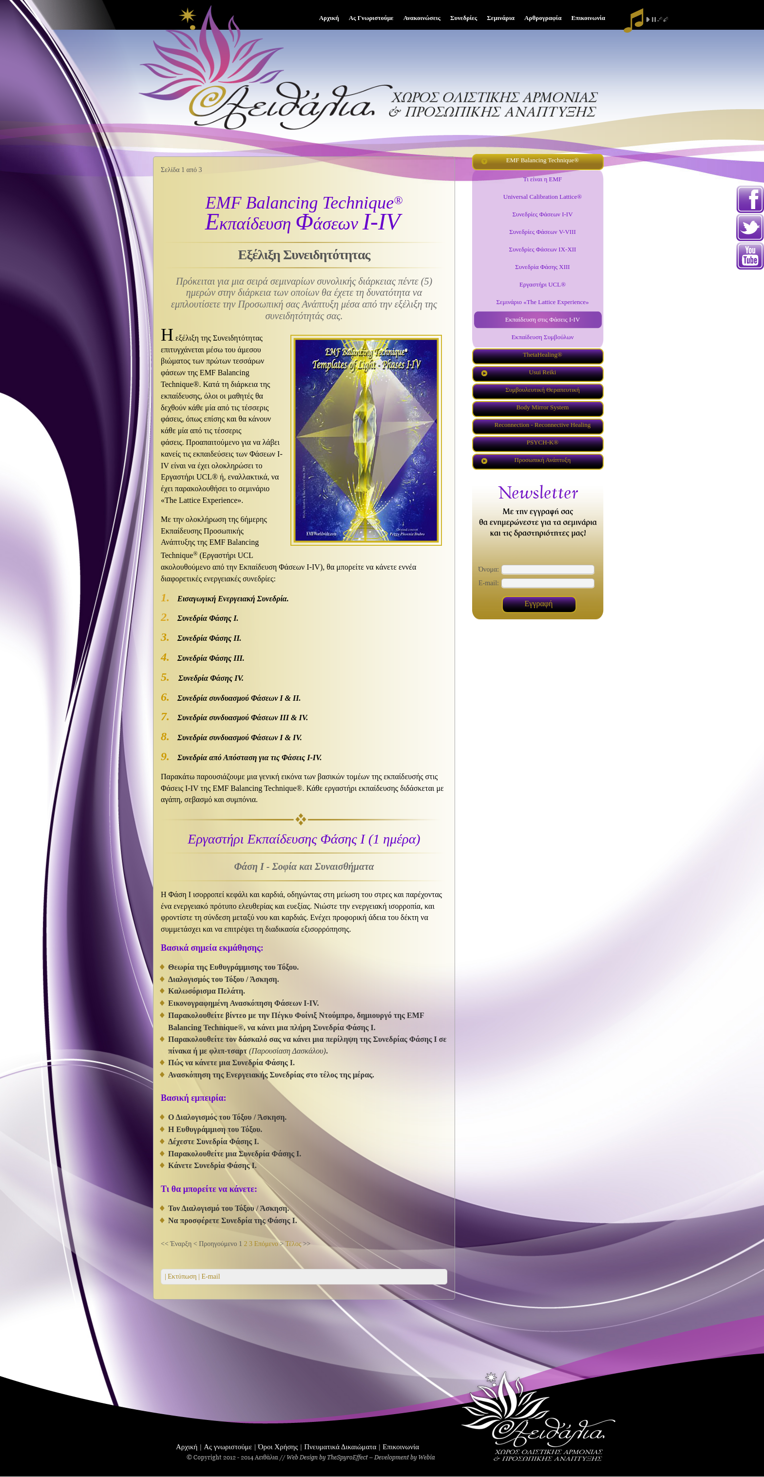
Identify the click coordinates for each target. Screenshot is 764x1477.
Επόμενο (266, 1243)
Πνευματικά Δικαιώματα (340, 1447)
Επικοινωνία (400, 1447)
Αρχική (186, 1447)
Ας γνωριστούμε (228, 1447)
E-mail (210, 1276)
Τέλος (293, 1243)
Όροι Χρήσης (278, 1447)
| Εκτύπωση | (182, 1276)
